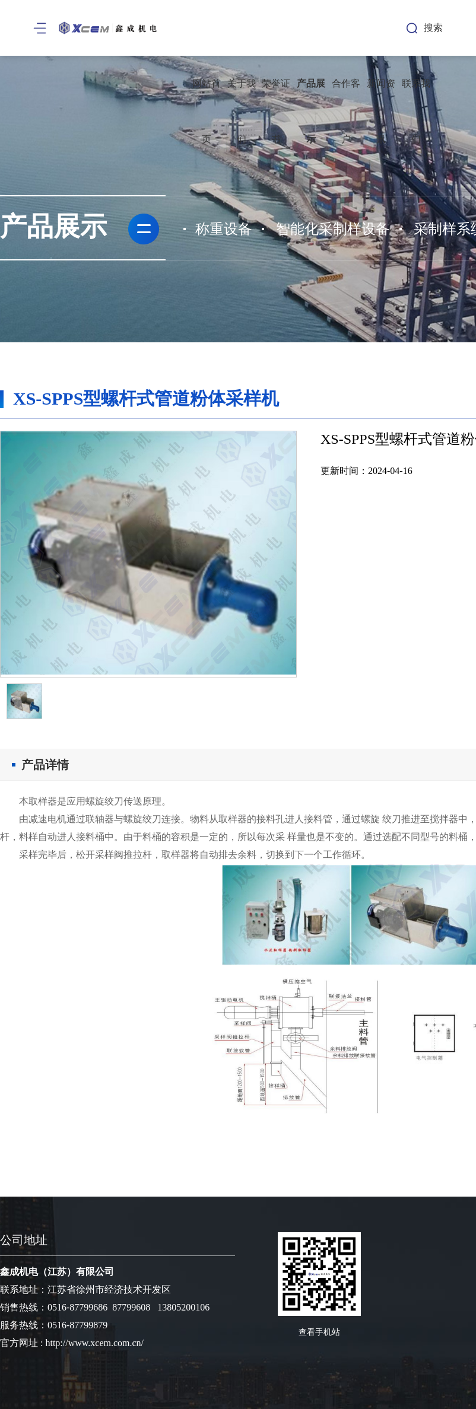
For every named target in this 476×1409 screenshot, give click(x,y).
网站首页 (206, 111)
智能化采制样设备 (333, 229)
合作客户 (346, 111)
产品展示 (311, 111)
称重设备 (223, 229)
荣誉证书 (276, 111)
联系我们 (416, 111)
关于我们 (241, 111)
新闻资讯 (381, 111)
